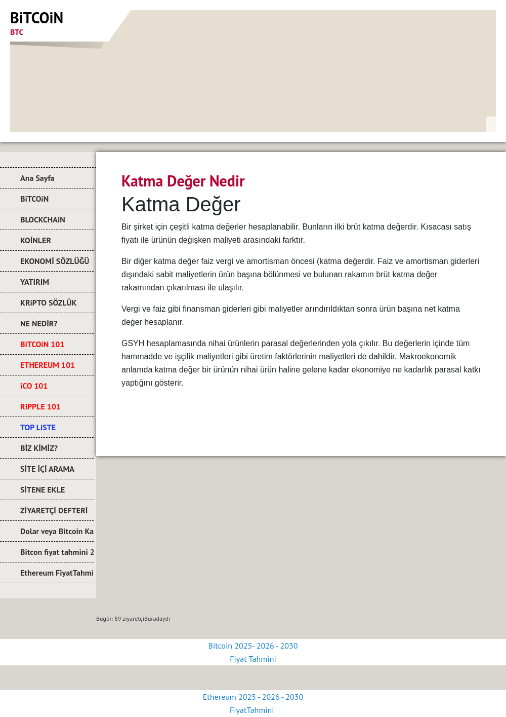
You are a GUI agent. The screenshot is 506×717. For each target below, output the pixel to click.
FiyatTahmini (253, 710)
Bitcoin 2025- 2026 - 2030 (253, 645)
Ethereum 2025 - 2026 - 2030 (253, 697)
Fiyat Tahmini (253, 659)
